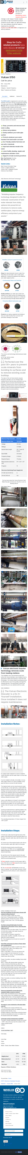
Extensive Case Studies (7, 170)
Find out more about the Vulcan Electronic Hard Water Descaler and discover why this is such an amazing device (14, 482)
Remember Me (7, 1137)
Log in (5, 1141)
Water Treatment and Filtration (8, 90)
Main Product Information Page (8, 166)
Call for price (6, 81)
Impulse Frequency (5, 74)
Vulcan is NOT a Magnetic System (9, 169)
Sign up (7, 1145)
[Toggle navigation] (24, 2)
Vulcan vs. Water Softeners (7, 167)
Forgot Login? (8, 1143)
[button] (26, 2)
